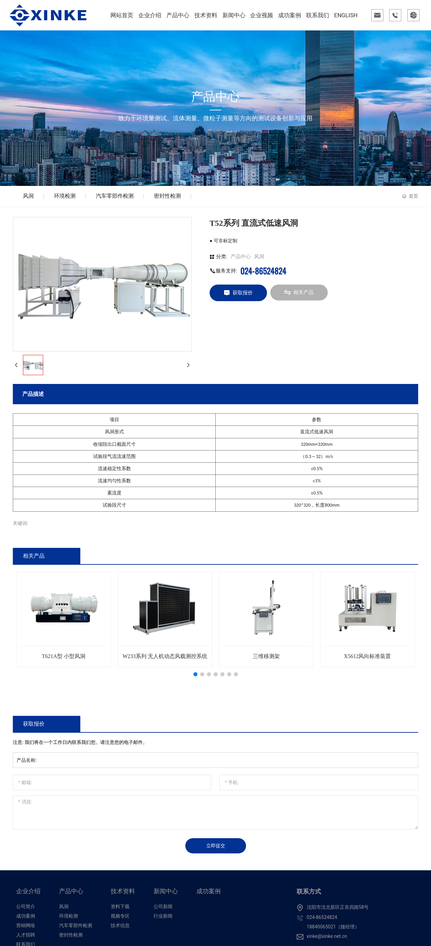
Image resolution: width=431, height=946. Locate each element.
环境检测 (65, 196)
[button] (195, 674)
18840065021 (321, 926)
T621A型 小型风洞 (63, 656)
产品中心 (241, 256)
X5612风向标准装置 (367, 656)
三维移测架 (266, 656)
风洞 (28, 196)
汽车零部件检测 (115, 196)
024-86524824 (263, 271)
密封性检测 (167, 196)
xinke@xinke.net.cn (327, 936)
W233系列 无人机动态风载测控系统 (165, 656)
